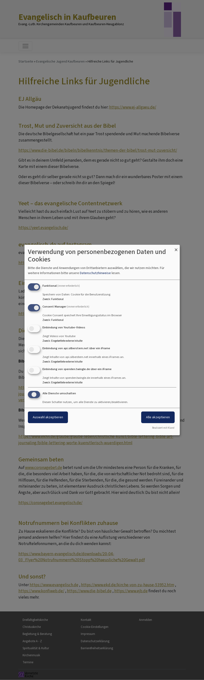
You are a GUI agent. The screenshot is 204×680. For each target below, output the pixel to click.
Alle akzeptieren (158, 417)
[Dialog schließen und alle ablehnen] (176, 248)
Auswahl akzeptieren (48, 417)
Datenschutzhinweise (95, 273)
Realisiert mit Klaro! (163, 428)
